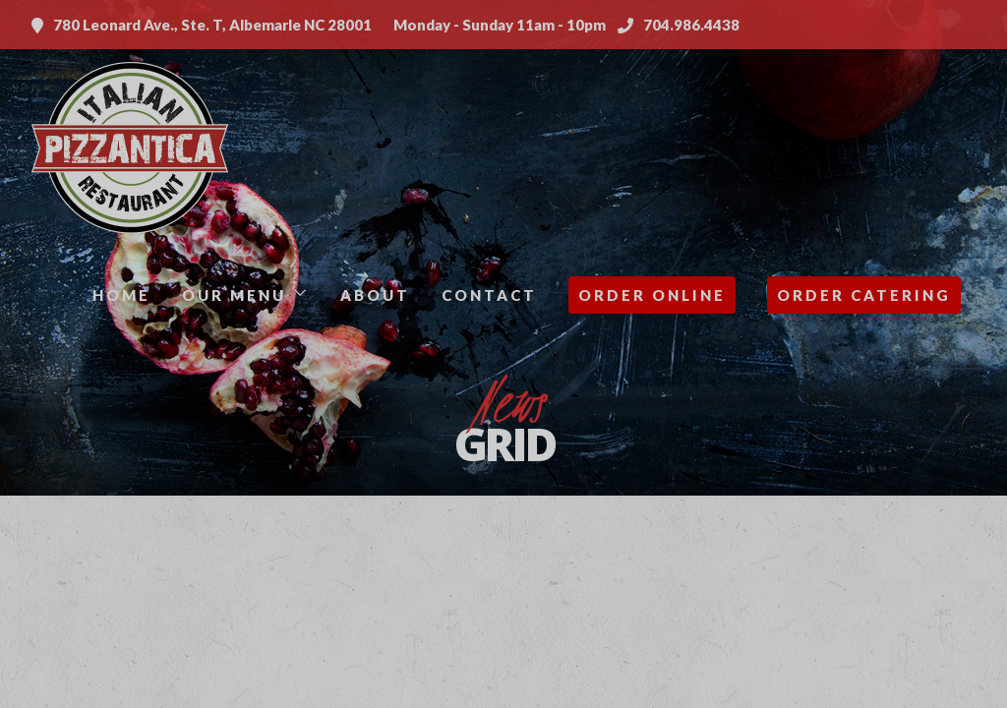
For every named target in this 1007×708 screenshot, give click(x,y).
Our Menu (234, 295)
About (375, 295)
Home (121, 295)
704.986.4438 (679, 24)
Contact (489, 295)
